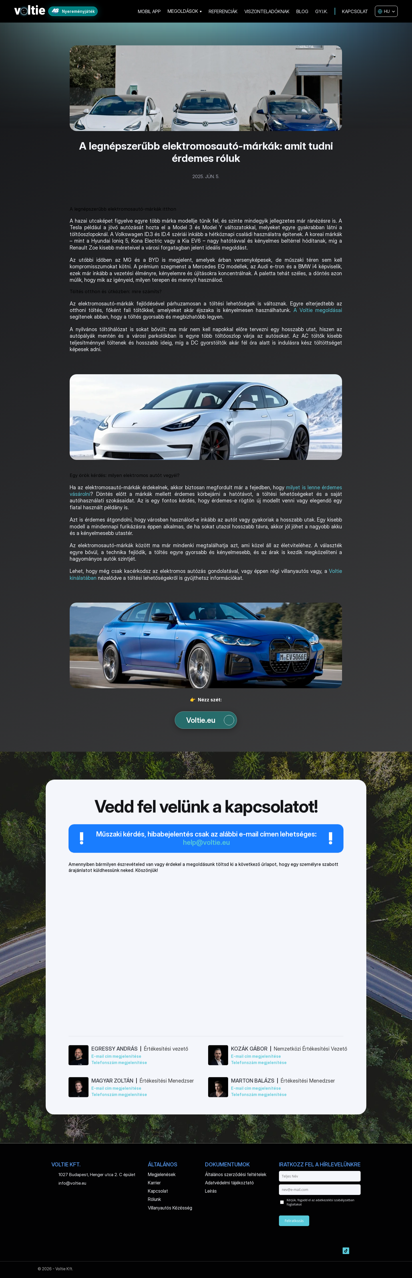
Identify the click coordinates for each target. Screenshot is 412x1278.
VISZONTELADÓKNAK (267, 11)
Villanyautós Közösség (170, 1208)
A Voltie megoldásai (318, 310)
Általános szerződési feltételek (235, 1174)
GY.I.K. (321, 11)
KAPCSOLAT (355, 11)
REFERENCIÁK (223, 11)
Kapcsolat (158, 1191)
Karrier (154, 1183)
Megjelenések (162, 1174)
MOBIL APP (149, 11)
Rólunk (154, 1199)
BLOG (302, 11)
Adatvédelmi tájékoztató (229, 1183)
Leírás (211, 1191)
